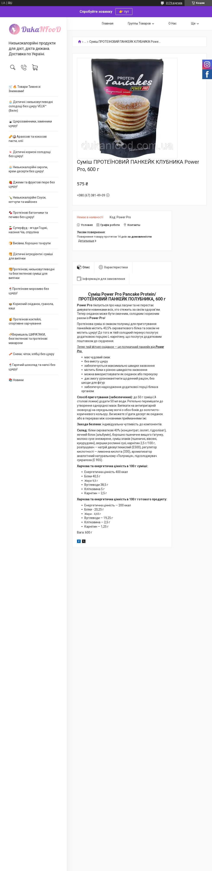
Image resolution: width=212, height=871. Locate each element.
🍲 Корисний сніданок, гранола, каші (31, 306)
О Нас (173, 23)
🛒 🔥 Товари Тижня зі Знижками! (24, 89)
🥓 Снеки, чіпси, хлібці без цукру (31, 354)
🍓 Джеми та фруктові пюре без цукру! (32, 184)
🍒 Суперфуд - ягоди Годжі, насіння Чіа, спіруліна (28, 230)
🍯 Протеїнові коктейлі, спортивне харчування (25, 321)
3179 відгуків (174, 3)
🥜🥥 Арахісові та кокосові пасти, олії (28, 139)
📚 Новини (16, 380)
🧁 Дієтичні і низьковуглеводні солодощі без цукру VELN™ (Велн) (31, 106)
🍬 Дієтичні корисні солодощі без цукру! (30, 154)
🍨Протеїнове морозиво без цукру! (29, 291)
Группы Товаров (139, 23)
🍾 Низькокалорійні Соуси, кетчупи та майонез (27, 200)
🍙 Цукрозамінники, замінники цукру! (30, 123)
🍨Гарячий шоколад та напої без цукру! (32, 367)
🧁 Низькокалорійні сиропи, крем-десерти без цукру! (28, 169)
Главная (107, 23)
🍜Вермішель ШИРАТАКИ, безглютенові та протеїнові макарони (28, 339)
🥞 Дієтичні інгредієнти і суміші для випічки (31, 256)
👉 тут (124, 12)
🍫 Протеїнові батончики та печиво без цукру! (28, 215)
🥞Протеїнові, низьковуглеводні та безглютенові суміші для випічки (32, 273)
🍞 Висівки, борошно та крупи (30, 243)
